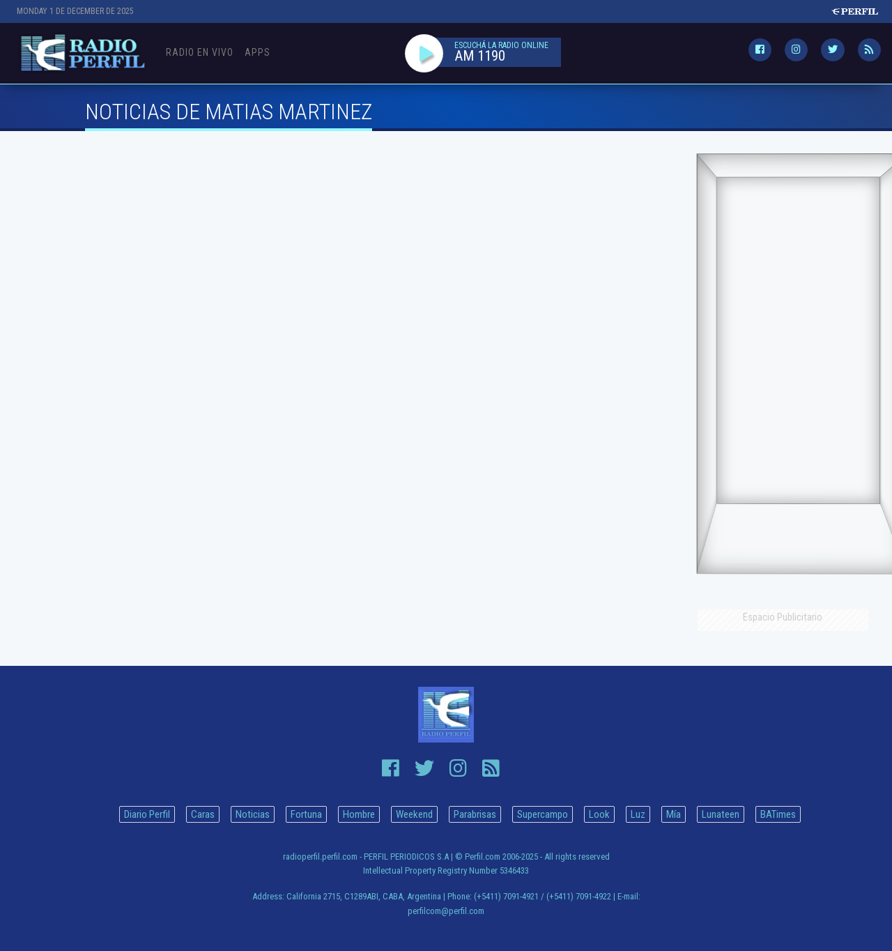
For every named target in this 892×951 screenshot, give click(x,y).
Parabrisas (475, 814)
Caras (203, 814)
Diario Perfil (147, 814)
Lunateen (720, 814)
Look (599, 814)
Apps (257, 52)
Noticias (253, 814)
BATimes (778, 814)
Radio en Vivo (199, 52)
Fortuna (306, 814)
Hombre (359, 814)
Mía (673, 814)
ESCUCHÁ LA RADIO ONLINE (501, 46)
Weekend (414, 814)
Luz (638, 814)
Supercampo (542, 814)
